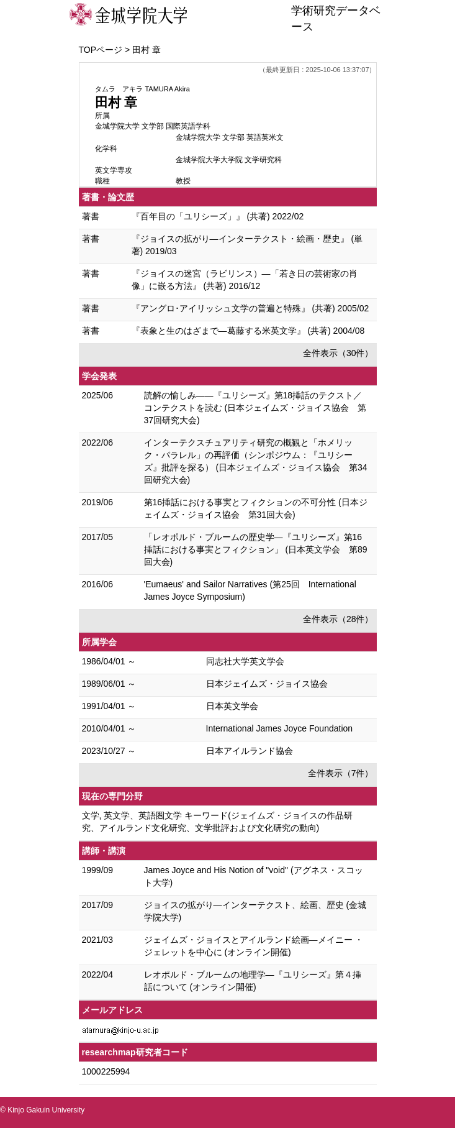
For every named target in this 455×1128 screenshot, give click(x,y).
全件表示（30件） (338, 353)
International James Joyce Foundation (279, 728)
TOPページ (101, 50)
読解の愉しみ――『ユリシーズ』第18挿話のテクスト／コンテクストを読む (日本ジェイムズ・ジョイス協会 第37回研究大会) (255, 407)
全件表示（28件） (338, 619)
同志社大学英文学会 (245, 661)
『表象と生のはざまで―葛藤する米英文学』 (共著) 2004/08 (248, 331)
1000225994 (106, 1071)
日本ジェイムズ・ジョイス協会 (267, 684)
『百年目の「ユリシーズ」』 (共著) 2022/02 (218, 216)
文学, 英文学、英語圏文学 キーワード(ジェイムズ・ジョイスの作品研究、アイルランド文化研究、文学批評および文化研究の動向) (217, 821)
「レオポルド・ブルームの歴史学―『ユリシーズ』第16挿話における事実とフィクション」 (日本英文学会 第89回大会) (255, 549)
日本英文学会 (232, 706)
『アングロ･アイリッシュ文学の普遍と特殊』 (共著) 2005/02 (250, 308)
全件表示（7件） (341, 773)
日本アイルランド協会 (249, 751)
